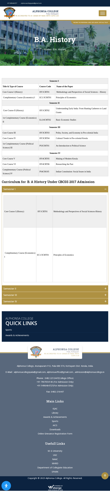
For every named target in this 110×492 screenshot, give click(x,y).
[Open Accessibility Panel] (6, 486)
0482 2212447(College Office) (59, 378)
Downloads (55, 429)
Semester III (10, 295)
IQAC (55, 408)
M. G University (55, 450)
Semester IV (10, 301)
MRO (89, 22)
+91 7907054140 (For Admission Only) (55, 381)
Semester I (10, 189)
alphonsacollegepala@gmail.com (30, 372)
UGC (55, 455)
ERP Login (95, 22)
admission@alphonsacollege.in (89, 372)
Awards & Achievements (17, 335)
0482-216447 (57, 391)
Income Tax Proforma (80, 22)
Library (55, 412)
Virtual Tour (103, 22)
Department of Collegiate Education (55, 467)
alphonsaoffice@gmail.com (60, 372)
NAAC (55, 459)
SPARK (55, 471)
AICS (55, 425)
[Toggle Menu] (102, 13)
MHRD (55, 463)
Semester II (10, 288)
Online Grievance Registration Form (55, 433)
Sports (8, 329)
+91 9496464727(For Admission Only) (55, 385)
